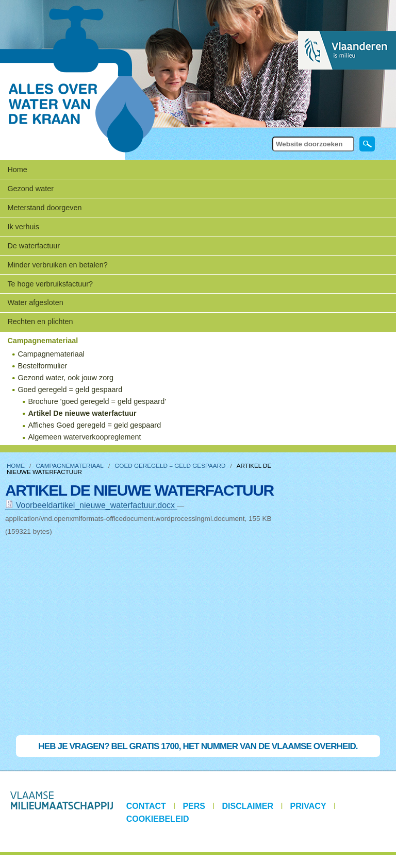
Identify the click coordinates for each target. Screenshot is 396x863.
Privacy (308, 806)
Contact (146, 806)
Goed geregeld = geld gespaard (169, 466)
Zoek (271, 135)
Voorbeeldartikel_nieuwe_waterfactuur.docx (91, 505)
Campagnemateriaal (69, 466)
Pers (194, 806)
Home (17, 169)
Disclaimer (248, 806)
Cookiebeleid (157, 819)
